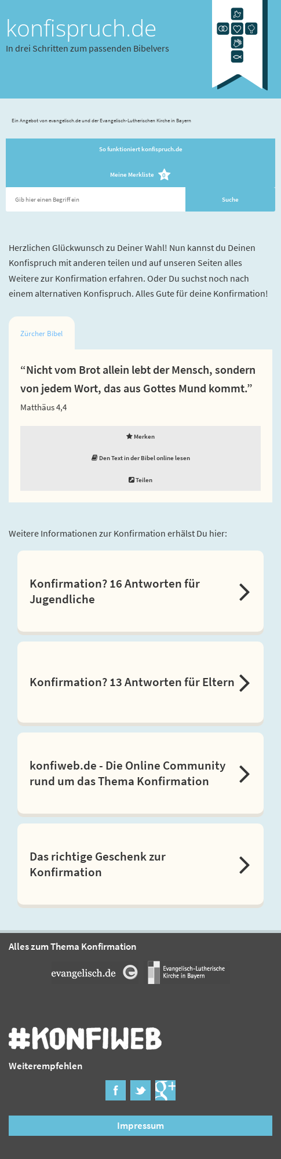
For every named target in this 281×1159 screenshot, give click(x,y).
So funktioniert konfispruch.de (141, 149)
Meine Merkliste (140, 175)
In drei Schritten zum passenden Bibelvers (87, 48)
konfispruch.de (81, 27)
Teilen (140, 480)
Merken (140, 436)
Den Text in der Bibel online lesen (141, 458)
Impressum (140, 1125)
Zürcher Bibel (41, 333)
